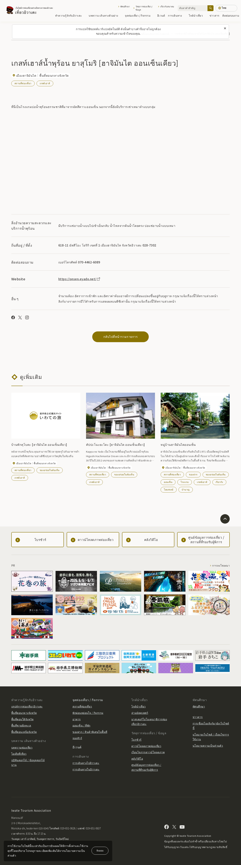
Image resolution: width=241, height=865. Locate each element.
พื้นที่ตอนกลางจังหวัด (24, 713)
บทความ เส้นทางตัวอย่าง (105, 15)
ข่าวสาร (215, 15)
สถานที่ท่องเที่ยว (22, 83)
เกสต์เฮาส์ (45, 83)
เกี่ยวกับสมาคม (167, 6)
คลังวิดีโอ (137, 758)
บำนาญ (186, 489)
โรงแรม (185, 481)
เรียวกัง (219, 481)
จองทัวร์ (77, 738)
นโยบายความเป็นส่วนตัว (208, 745)
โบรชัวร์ (136, 739)
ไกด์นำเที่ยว (198, 15)
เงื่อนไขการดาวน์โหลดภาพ (148, 752)
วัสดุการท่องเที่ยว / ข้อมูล (144, 8)
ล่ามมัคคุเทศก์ (139, 713)
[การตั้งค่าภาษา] (226, 8)
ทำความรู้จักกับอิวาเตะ (70, 15)
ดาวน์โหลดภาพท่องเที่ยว (146, 746)
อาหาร (76, 719)
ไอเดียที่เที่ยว (19, 754)
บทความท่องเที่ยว (21, 747)
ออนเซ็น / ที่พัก (81, 725)
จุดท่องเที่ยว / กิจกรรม (139, 15)
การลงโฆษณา (221, 565)
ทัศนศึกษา (125, 6)
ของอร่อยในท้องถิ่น (49, 470)
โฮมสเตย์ (168, 489)
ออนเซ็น (168, 481)
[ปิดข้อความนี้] (225, 28)
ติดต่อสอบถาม (230, 15)
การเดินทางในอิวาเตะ (85, 769)
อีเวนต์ (161, 15)
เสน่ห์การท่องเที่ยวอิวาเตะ (27, 706)
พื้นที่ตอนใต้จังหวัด (22, 719)
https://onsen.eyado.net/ (79, 279)
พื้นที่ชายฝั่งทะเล (21, 725)
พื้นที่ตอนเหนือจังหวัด (24, 732)
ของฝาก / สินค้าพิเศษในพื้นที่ (89, 732)
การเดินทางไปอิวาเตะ (85, 763)
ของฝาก (193, 474)
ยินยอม (100, 850)
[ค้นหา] (210, 8)
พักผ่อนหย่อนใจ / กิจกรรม (87, 713)
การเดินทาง (177, 15)
